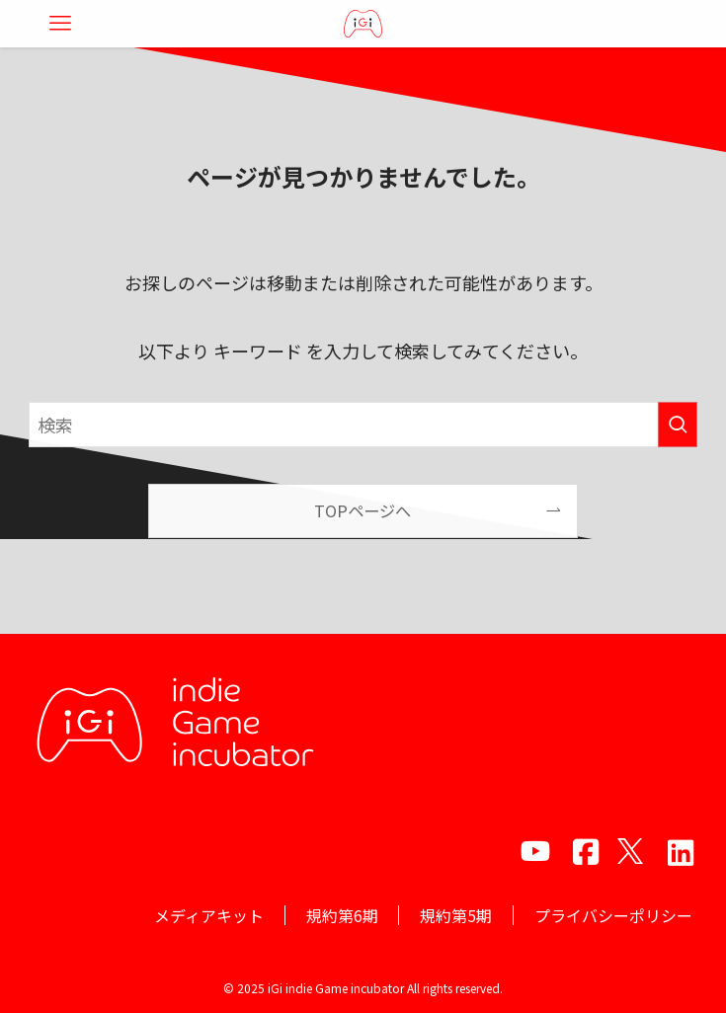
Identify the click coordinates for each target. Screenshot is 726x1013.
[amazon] (677, 851)
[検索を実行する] (677, 424)
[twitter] (630, 851)
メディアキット (209, 915)
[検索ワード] (362, 424)
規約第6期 (342, 915)
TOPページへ (362, 510)
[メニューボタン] (60, 23)
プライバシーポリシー (613, 915)
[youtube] (535, 851)
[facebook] (583, 851)
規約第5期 (456, 915)
